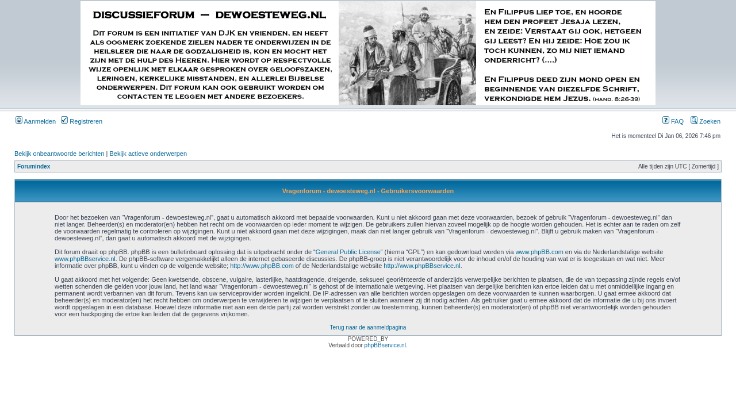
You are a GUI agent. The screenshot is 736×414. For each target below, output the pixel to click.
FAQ (673, 121)
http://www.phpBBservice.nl (422, 265)
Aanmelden (36, 121)
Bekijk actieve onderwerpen (148, 153)
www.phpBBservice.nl (85, 258)
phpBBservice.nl (385, 345)
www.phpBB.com (540, 251)
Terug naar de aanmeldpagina (368, 327)
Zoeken (705, 121)
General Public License (348, 251)
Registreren (81, 121)
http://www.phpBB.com (262, 265)
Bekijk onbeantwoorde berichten (59, 153)
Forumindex (33, 166)
